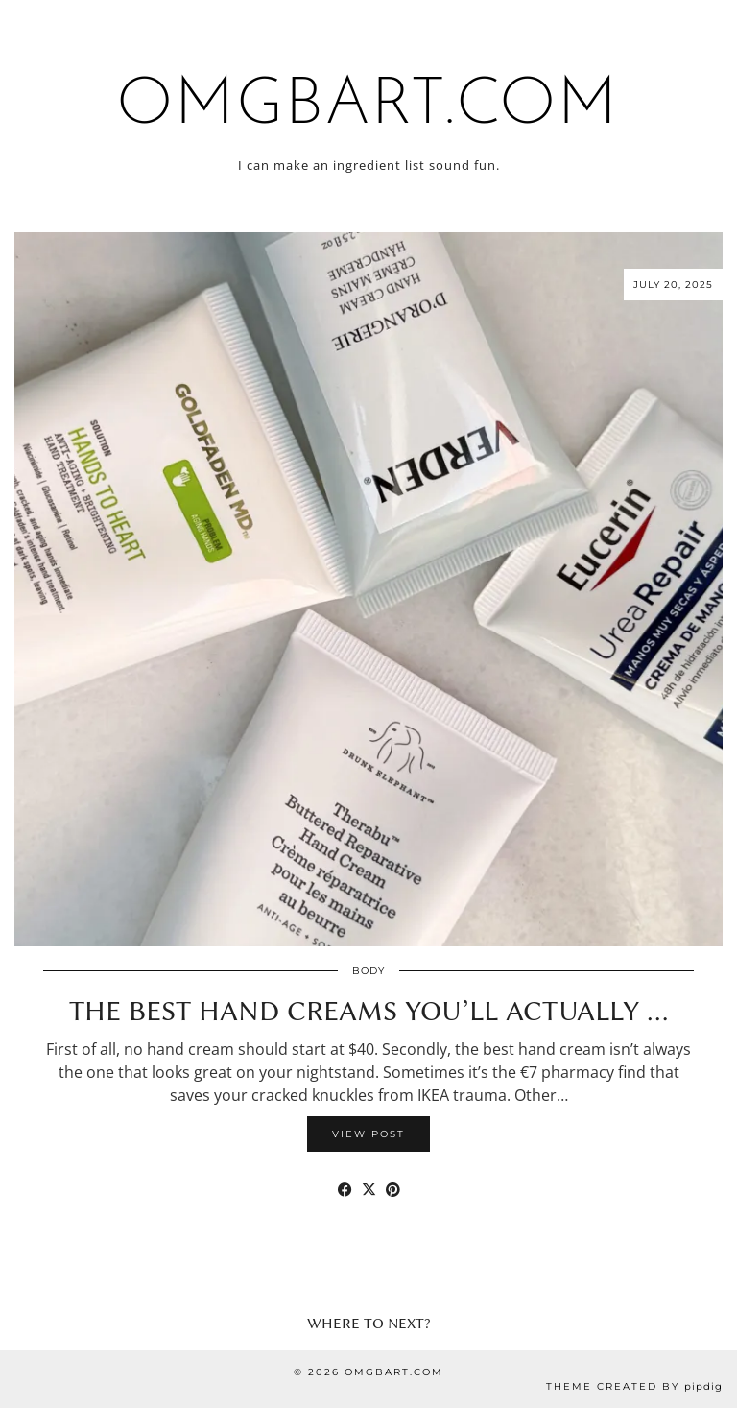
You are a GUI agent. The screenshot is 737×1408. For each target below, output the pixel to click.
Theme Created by (634, 1386)
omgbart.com (368, 106)
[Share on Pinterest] (393, 1189)
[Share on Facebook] (345, 1189)
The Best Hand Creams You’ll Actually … (368, 1010)
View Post (368, 1134)
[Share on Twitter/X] (369, 1189)
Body (368, 971)
